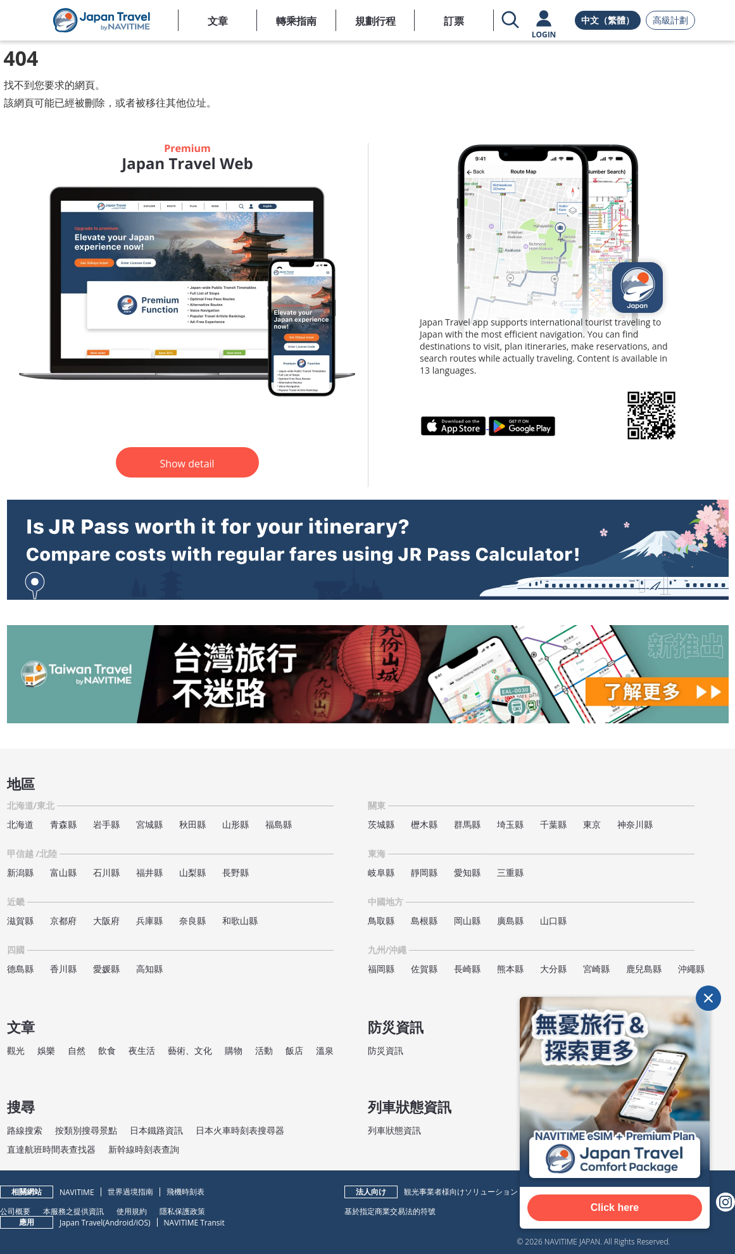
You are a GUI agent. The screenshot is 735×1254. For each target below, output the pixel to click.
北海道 (20, 824)
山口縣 (553, 921)
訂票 (454, 21)
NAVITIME (77, 1192)
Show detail (187, 464)
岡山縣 (467, 921)
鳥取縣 (381, 921)
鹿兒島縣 (644, 969)
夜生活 (142, 1050)
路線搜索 (24, 1130)
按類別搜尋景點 (86, 1130)
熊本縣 (510, 969)
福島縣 (278, 824)
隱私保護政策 (182, 1211)
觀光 (16, 1050)
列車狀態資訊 (394, 1130)
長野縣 (235, 872)
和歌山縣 (240, 921)
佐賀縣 (424, 969)
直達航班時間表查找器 (51, 1149)
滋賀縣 (20, 921)
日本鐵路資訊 (156, 1130)
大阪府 (106, 921)
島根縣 (424, 921)
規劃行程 (375, 21)
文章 (218, 21)
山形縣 (235, 824)
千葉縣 (553, 824)
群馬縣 (467, 824)
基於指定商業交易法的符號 (390, 1211)
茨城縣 (381, 824)
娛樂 (46, 1050)
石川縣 (106, 872)
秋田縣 (192, 824)
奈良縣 (192, 921)
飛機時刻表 (185, 1191)
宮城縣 (149, 824)
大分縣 (553, 969)
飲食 (107, 1050)
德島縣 (20, 969)
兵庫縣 (149, 921)
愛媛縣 (106, 969)
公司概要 (15, 1211)
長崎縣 (467, 969)
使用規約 (131, 1211)
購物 (233, 1050)
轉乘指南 (296, 21)
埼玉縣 (510, 824)
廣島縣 (510, 921)
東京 (592, 824)
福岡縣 (381, 969)
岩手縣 (106, 824)
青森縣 (63, 824)
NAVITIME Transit (194, 1222)
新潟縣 (20, 872)
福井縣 (149, 872)
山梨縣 (192, 872)
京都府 (63, 921)
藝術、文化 (190, 1050)
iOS (142, 1222)
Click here (615, 1207)
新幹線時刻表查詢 (143, 1149)
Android (119, 1222)
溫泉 (325, 1050)
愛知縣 (467, 872)
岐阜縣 (381, 872)
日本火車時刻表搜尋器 (240, 1130)
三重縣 (510, 872)
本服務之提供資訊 (73, 1211)
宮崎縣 (596, 969)
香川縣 (63, 969)
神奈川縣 (635, 824)
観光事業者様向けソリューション (461, 1191)
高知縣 (149, 969)
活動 (264, 1050)
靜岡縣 (424, 872)
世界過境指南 (130, 1191)
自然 (76, 1050)
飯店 (294, 1050)
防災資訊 (385, 1050)
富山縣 (63, 872)
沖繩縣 (691, 969)
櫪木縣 (424, 824)
